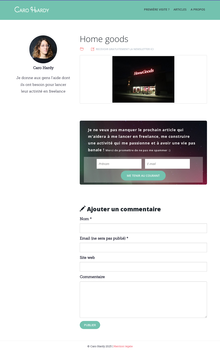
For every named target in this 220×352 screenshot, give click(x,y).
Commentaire (92, 277)
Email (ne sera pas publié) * (104, 238)
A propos (198, 9)
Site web (87, 258)
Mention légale (123, 346)
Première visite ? (156, 9)
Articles (180, 9)
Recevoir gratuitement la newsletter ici (125, 49)
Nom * (86, 219)
